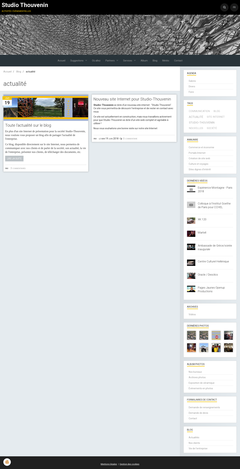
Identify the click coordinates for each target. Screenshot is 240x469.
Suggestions (77, 60)
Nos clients (194, 443)
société (212, 128)
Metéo (165, 60)
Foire (191, 92)
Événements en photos (201, 388)
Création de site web (199, 158)
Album (144, 60)
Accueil (61, 60)
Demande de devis (198, 413)
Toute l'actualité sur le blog (28, 125)
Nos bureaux (195, 372)
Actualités (194, 437)
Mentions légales (109, 464)
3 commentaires (18, 168)
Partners (110, 60)
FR (234, 7)
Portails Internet (197, 153)
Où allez (96, 60)
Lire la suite (14, 158)
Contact (178, 60)
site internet (216, 116)
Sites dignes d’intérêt (200, 169)
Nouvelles (196, 128)
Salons (192, 81)
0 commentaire (130, 138)
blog (217, 111)
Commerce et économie (201, 147)
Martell (202, 232)
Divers (192, 86)
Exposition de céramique (201, 383)
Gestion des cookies (129, 464)
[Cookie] (7, 462)
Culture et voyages (198, 164)
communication (199, 111)
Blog (155, 60)
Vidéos (192, 314)
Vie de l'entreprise (198, 448)
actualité (196, 117)
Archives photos (197, 377)
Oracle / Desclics (208, 274)
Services (128, 60)
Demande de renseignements (204, 407)
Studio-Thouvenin (201, 122)
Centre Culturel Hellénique (213, 261)
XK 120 (202, 219)
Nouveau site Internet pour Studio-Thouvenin (132, 99)
